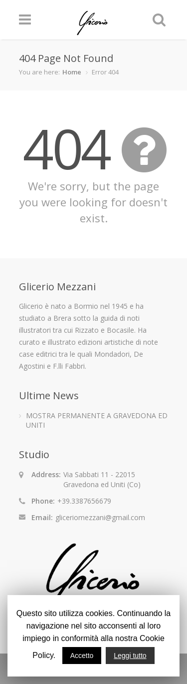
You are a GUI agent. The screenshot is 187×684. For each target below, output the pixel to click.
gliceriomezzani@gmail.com (100, 517)
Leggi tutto (130, 656)
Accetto (82, 656)
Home (71, 71)
